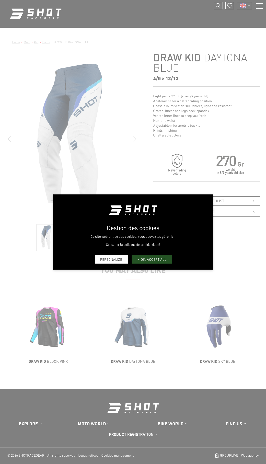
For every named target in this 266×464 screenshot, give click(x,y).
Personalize (111, 259)
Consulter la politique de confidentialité (133, 244)
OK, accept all (151, 259)
